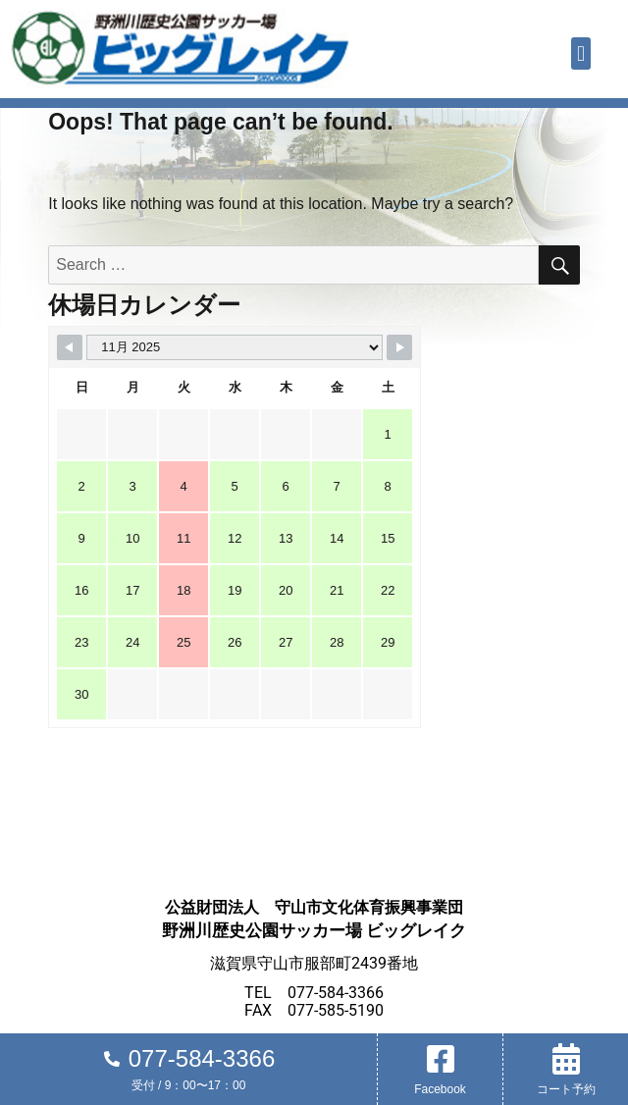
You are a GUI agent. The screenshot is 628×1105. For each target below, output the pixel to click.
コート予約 (566, 1089)
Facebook (440, 1089)
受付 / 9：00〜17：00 (188, 1085)
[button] (580, 53)
